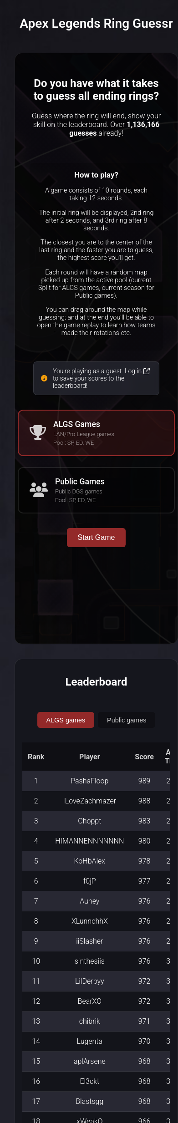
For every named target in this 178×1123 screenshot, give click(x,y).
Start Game (96, 537)
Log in (137, 371)
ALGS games (66, 720)
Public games (126, 720)
